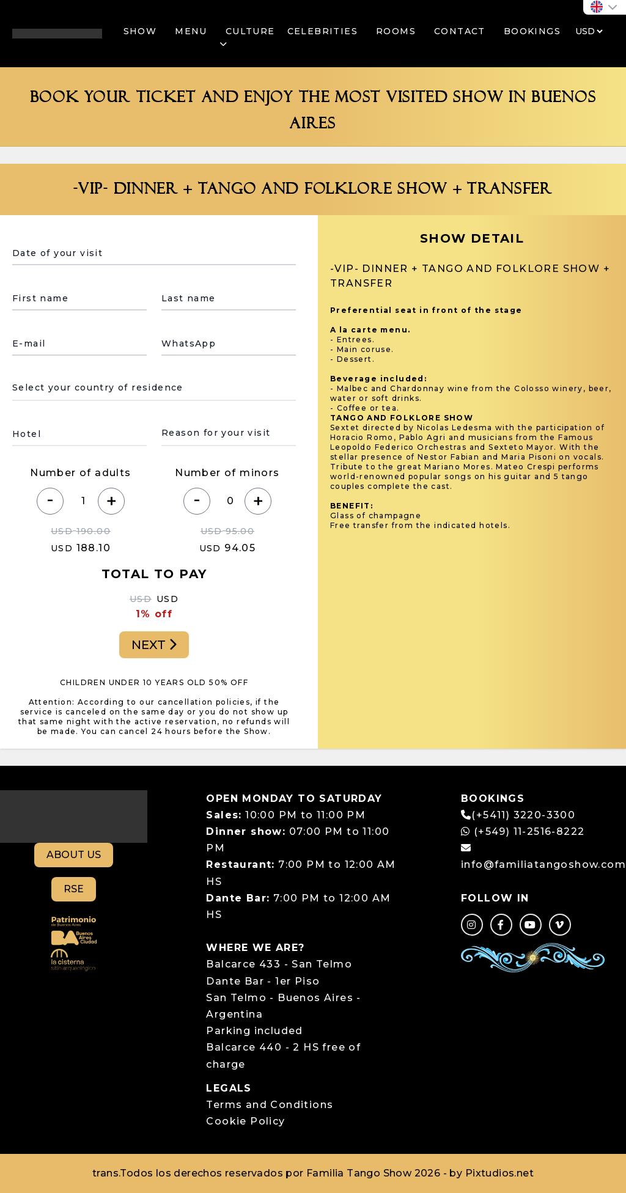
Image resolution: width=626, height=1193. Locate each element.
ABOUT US (73, 855)
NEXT (154, 644)
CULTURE (247, 37)
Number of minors (227, 473)
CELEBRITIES (322, 31)
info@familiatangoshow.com (543, 864)
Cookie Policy (245, 1121)
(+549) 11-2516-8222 (522, 831)
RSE (74, 889)
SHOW (140, 31)
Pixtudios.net (499, 1173)
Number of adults (80, 473)
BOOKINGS (532, 31)
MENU (191, 31)
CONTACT (459, 31)
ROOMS (396, 31)
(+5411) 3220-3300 (523, 815)
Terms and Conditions (269, 1104)
